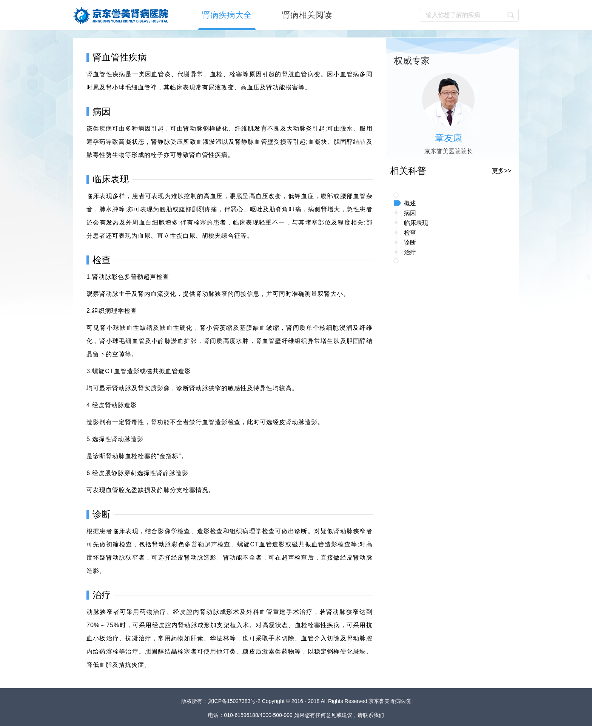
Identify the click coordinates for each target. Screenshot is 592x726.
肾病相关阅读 (307, 15)
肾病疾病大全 (227, 15)
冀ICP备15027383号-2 (235, 701)
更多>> (501, 171)
